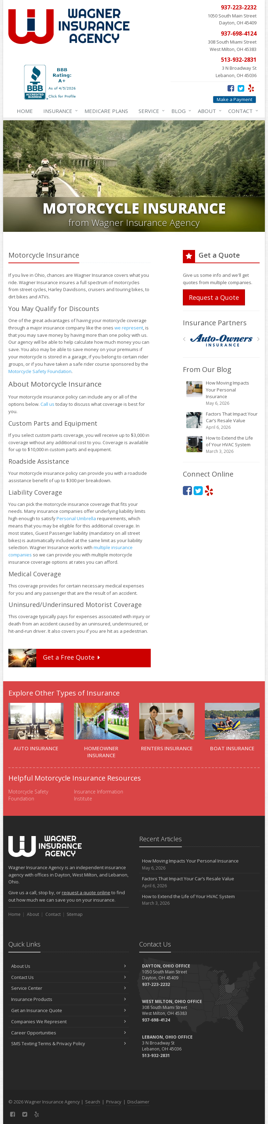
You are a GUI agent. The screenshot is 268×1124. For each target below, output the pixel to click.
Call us (47, 404)
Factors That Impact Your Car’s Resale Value (222, 421)
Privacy (113, 1102)
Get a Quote (55, 658)
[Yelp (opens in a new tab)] (251, 88)
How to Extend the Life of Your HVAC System (222, 445)
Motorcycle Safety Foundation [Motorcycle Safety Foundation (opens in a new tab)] (40, 371)
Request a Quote (214, 297)
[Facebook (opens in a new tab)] (231, 88)
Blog (179, 111)
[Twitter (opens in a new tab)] (241, 88)
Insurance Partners (215, 322)
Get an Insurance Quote (68, 1010)
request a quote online (86, 892)
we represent (128, 328)
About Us (68, 966)
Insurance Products (68, 999)
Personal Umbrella (76, 518)
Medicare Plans (106, 110)
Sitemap (75, 914)
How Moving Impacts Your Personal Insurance (222, 393)
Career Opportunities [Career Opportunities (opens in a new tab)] (68, 1033)
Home (25, 110)
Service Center (68, 988)
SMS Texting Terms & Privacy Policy (68, 1043)
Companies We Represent (68, 1021)
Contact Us (68, 977)
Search (92, 1102)
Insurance (59, 111)
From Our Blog (207, 369)
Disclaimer (138, 1102)
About (208, 111)
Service (150, 111)
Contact (241, 111)
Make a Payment (234, 99)
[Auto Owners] (221, 340)
